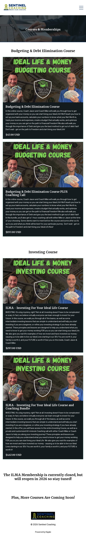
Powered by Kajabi (43, 532)
